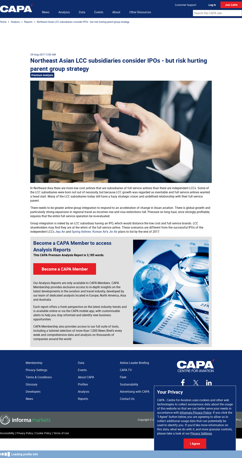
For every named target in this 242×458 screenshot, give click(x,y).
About (116, 12)
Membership (34, 363)
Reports (28, 21)
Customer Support (185, 5)
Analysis (64, 12)
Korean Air (99, 231)
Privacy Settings (201, 433)
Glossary (31, 384)
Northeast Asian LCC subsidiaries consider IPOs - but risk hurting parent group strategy (83, 21)
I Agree (195, 444)
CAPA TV (126, 370)
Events (98, 12)
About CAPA (86, 377)
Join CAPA (231, 5)
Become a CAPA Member (65, 269)
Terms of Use (61, 433)
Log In (212, 5)
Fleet (123, 377)
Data (82, 12)
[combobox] (217, 13)
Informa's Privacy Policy (195, 412)
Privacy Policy (25, 433)
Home (3, 21)
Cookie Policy (43, 433)
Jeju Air (60, 231)
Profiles (83, 384)
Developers (33, 391)
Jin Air (113, 231)
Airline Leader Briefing (134, 363)
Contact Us (127, 399)
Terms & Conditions (39, 377)
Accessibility (7, 433)
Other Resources (140, 12)
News (45, 12)
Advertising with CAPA (134, 391)
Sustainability (129, 384)
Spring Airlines (81, 231)
